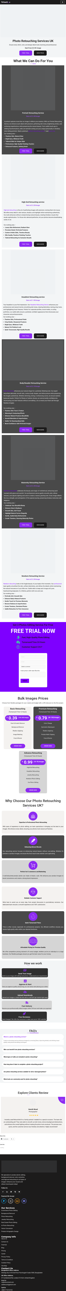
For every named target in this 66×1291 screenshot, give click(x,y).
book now (52, 131)
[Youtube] (19, 1191)
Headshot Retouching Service (39, 305)
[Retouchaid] (6, 2)
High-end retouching (10, 210)
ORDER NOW (18, 746)
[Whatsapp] (11, 1191)
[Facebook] (3, 1191)
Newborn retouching (9, 584)
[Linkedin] (7, 1191)
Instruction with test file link (30, 671)
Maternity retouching (10, 491)
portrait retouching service (36, 131)
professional (58, 584)
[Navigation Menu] (62, 2)
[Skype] (15, 1191)
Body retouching (9, 391)
